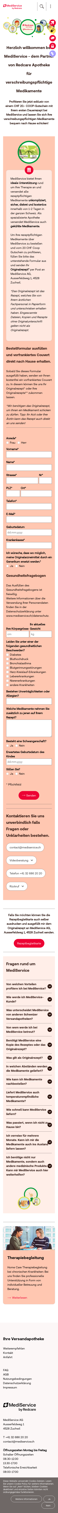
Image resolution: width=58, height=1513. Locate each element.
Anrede (11, 437)
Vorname (12, 448)
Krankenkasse (15, 539)
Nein (22, 564)
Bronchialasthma (20, 662)
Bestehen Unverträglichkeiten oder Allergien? (28, 692)
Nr (41, 474)
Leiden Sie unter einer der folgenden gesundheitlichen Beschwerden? (24, 645)
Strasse (11, 474)
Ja (11, 564)
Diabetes (15, 653)
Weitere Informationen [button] (26, 1499)
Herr (23, 441)
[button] (50, 6)
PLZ (9, 487)
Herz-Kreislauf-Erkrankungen (28, 670)
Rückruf (14, 885)
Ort (23, 487)
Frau (12, 441)
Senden (31, 794)
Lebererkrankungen (22, 675)
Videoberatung (19, 859)
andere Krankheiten (22, 683)
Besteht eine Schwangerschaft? (26, 740)
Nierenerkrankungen (22, 679)
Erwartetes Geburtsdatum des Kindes (25, 753)
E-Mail (10, 513)
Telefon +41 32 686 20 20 (26, 872)
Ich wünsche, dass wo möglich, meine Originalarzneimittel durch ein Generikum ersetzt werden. (29, 556)
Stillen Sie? (13, 768)
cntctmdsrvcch (25, 846)
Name (10, 461)
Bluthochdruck (19, 658)
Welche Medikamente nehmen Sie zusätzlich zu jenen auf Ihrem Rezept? (27, 712)
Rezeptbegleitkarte (29, 942)
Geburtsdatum (15, 526)
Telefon (11, 500)
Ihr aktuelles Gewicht (37, 625)
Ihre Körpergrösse (17, 627)
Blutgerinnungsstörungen (26, 666)
